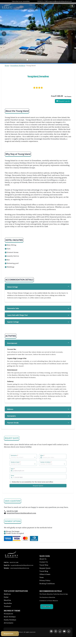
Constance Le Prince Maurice (48, 600)
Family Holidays (10, 620)
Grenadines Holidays (17, 65)
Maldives (7, 594)
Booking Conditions (47, 583)
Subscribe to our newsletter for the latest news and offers (32, 482)
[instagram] (56, 631)
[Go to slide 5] (37, 59)
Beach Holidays (10, 617)
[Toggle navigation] (72, 6)
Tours (41, 577)
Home (7, 65)
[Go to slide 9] (46, 59)
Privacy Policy (44, 580)
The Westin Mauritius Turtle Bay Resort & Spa (53, 594)
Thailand (7, 606)
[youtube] (64, 631)
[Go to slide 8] (44, 59)
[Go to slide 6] (39, 59)
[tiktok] (60, 631)
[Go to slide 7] (41, 59)
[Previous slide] (4, 33)
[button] (38, 286)
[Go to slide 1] (27, 59)
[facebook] (51, 631)
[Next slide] (72, 33)
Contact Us (43, 562)
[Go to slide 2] (29, 59)
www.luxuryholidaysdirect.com (19, 568)
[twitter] (69, 631)
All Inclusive (8, 623)
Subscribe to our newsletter (21, 1)
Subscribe (47, 606)
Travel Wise (43, 565)
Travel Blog (43, 571)
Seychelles (8, 603)
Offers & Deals (44, 574)
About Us (42, 559)
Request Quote (38, 485)
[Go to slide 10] (48, 59)
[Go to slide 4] (34, 59)
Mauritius (7, 600)
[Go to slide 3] (32, 59)
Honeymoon (8, 614)
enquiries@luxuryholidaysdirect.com (21, 513)
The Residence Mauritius (47, 597)
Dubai (6, 597)
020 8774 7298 (12, 511)
